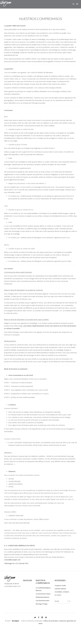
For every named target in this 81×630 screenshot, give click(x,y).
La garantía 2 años (43, 594)
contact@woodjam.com (12, 560)
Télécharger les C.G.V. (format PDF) (16, 563)
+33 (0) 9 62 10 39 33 (11, 584)
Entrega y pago (41, 604)
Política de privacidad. (50, 621)
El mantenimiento (42, 597)
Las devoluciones (42, 601)
